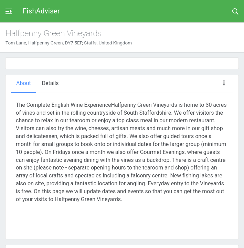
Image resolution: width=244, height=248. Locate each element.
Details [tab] (50, 83)
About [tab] (23, 83)
